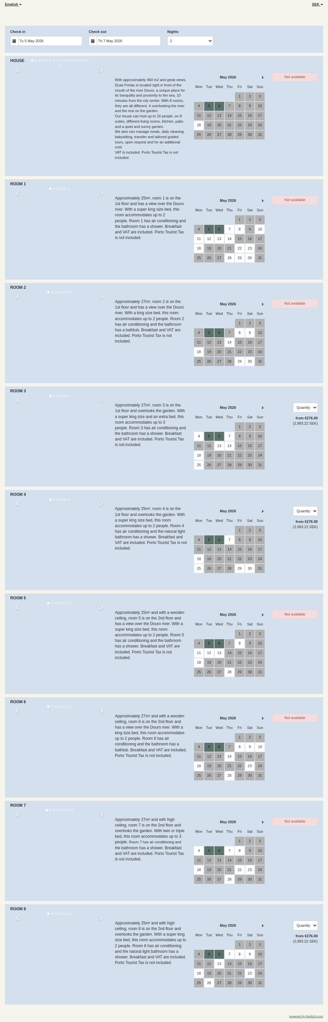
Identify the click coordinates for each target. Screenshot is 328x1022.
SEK (317, 4)
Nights (173, 32)
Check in (17, 32)
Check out (97, 32)
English (13, 4)
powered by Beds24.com (306, 1016)
